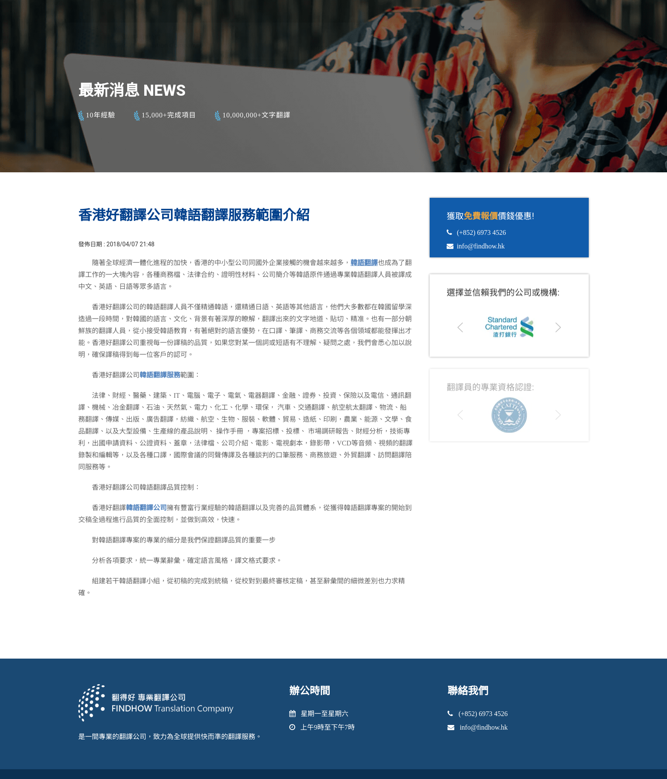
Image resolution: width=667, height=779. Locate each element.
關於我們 (324, 56)
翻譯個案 (449, 56)
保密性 (411, 56)
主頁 (289, 56)
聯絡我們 (575, 56)
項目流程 (491, 56)
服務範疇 (365, 56)
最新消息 (533, 56)
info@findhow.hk (495, 40)
